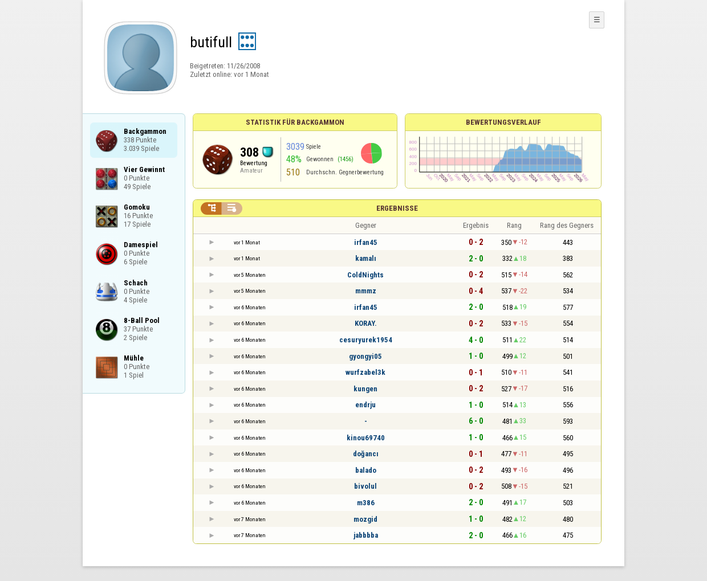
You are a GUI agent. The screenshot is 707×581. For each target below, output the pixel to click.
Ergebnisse (397, 208)
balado (365, 470)
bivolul (365, 486)
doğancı (366, 453)
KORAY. (366, 323)
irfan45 (365, 242)
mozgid (365, 519)
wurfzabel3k (365, 372)
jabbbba (366, 535)
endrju (365, 404)
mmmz (365, 291)
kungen (365, 388)
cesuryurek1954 (365, 339)
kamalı (365, 258)
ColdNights (365, 275)
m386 (366, 502)
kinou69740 (366, 437)
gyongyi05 (365, 356)
